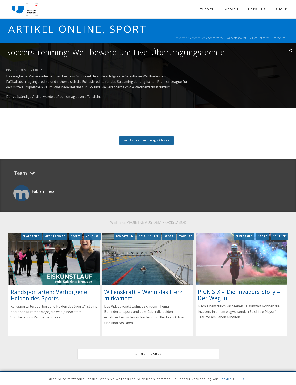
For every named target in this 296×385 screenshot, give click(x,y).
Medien (231, 9)
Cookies (225, 379)
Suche (281, 9)
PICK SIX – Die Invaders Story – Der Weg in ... (239, 295)
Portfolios (198, 38)
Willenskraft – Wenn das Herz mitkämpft (143, 295)
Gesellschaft (55, 235)
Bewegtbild (31, 235)
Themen (207, 9)
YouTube (92, 235)
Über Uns (257, 9)
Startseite (182, 38)
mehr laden (148, 354)
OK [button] (243, 379)
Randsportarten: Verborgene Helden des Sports (48, 295)
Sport (75, 235)
